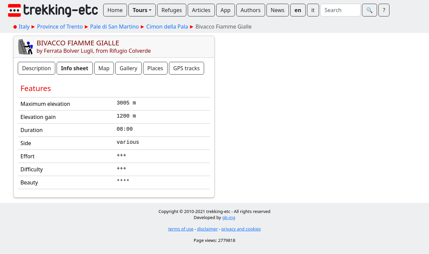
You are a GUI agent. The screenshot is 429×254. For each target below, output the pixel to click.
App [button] (226, 10)
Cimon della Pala (167, 26)
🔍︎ (369, 10)
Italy (24, 26)
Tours (140, 10)
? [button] (384, 10)
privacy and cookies (241, 229)
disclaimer (207, 229)
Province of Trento (59, 26)
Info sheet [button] (74, 68)
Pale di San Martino (114, 26)
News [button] (278, 10)
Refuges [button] (172, 10)
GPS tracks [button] (186, 68)
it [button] (313, 10)
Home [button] (115, 10)
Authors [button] (251, 10)
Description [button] (36, 68)
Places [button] (155, 68)
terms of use (180, 229)
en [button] (298, 10)
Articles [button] (201, 10)
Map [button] (104, 68)
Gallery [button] (128, 68)
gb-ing (228, 217)
